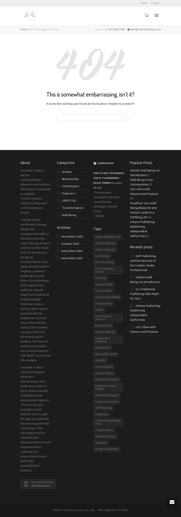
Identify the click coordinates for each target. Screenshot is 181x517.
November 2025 (72, 236)
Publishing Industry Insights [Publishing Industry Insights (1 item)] (106, 387)
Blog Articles (70, 179)
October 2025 (70, 243)
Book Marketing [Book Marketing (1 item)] (104, 262)
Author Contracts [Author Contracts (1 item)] (105, 249)
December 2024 (72, 251)
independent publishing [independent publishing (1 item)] (102, 340)
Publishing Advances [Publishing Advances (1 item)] (107, 379)
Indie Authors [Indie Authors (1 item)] (103, 347)
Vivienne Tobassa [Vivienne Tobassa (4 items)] (105, 436)
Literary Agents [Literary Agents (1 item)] (104, 366)
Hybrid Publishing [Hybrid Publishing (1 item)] (105, 332)
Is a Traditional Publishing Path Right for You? (144, 293)
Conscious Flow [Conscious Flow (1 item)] (104, 284)
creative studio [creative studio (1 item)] (103, 303)
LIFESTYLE (69, 200)
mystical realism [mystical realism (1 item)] (104, 373)
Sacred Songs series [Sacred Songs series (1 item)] (106, 401)
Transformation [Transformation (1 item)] (104, 430)
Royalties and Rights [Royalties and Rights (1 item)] (106, 395)
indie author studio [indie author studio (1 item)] (106, 354)
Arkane (67, 171)
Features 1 (69, 193)
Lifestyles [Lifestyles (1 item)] (100, 360)
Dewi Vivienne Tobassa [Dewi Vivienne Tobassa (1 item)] (103, 318)
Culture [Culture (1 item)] (99, 309)
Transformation (72, 207)
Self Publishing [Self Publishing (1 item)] (103, 407)
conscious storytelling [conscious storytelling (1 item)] (107, 297)
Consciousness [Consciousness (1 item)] (103, 290)
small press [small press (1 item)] (101, 414)
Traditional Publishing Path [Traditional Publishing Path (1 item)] (107, 422)
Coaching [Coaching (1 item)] (100, 278)
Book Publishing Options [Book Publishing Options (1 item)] (104, 270)
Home (144, 3)
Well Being (69, 215)
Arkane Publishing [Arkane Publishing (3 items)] (105, 243)
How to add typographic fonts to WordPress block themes (109, 178)
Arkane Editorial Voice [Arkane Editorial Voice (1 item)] (107, 236)
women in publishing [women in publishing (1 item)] (107, 449)
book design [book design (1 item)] (102, 256)
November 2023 (72, 258)
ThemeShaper (105, 163)
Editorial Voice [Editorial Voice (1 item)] (103, 325)
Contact (155, 3)
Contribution (70, 186)
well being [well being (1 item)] (101, 442)
